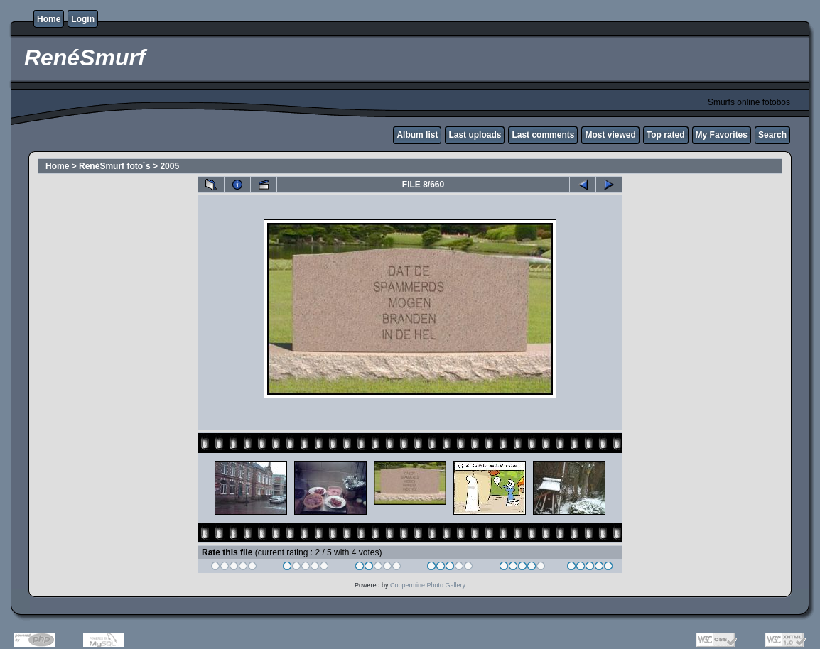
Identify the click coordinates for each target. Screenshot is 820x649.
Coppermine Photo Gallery (427, 585)
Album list (417, 135)
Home (48, 19)
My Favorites (722, 135)
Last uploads (474, 135)
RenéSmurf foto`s (115, 166)
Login (83, 19)
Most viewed (610, 135)
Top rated (666, 135)
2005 (169, 166)
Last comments (543, 135)
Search (772, 135)
